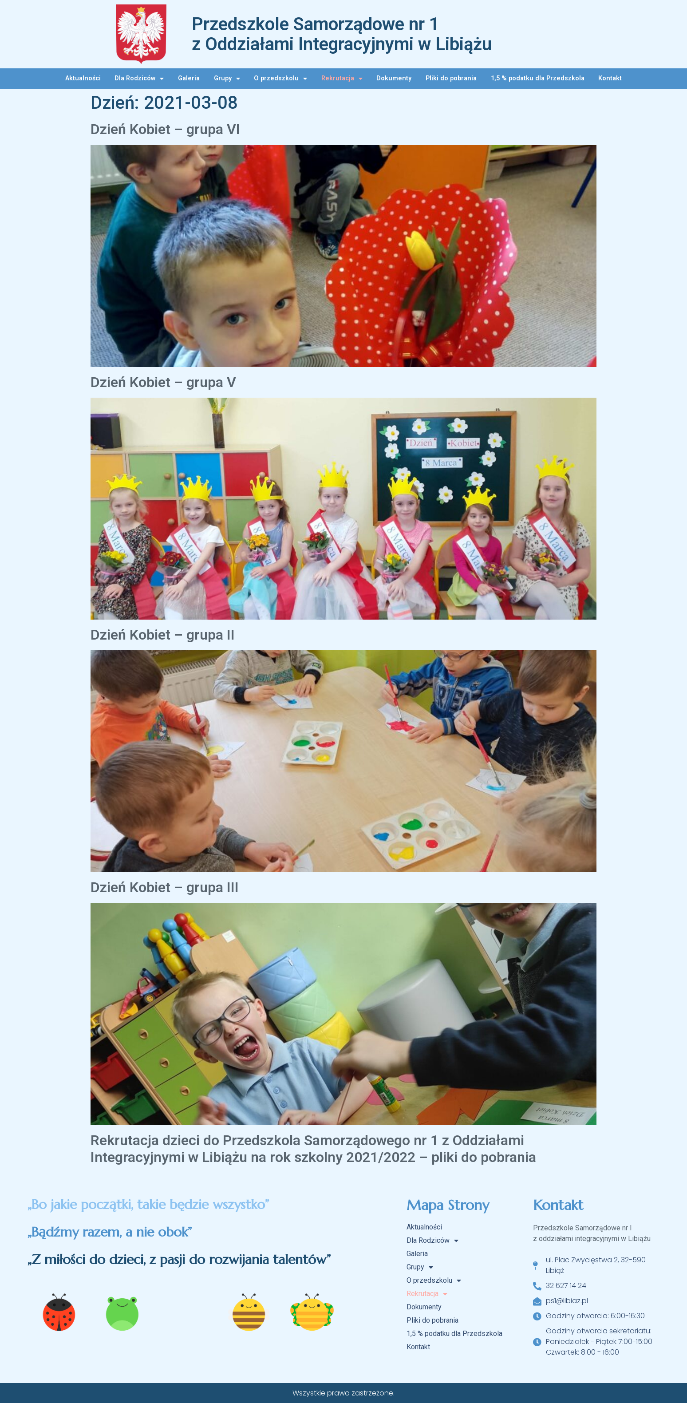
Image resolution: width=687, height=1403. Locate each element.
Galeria (189, 78)
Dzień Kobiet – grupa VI (165, 129)
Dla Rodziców (139, 78)
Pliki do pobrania (451, 78)
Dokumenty (393, 78)
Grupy (227, 78)
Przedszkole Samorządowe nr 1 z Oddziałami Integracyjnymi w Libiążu (342, 34)
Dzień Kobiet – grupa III (165, 887)
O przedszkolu (280, 78)
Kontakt (610, 78)
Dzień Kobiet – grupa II (163, 634)
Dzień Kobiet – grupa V (163, 382)
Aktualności (83, 78)
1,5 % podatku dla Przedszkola (537, 78)
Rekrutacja (342, 78)
